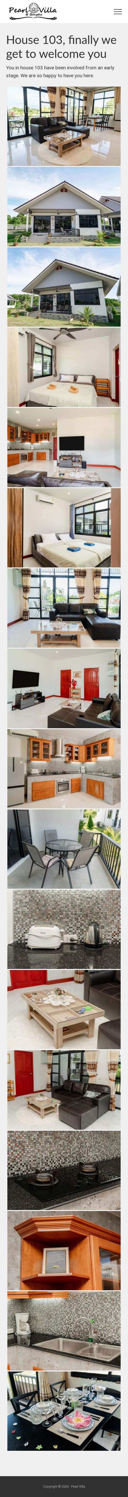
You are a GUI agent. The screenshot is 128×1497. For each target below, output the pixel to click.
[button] (118, 11)
